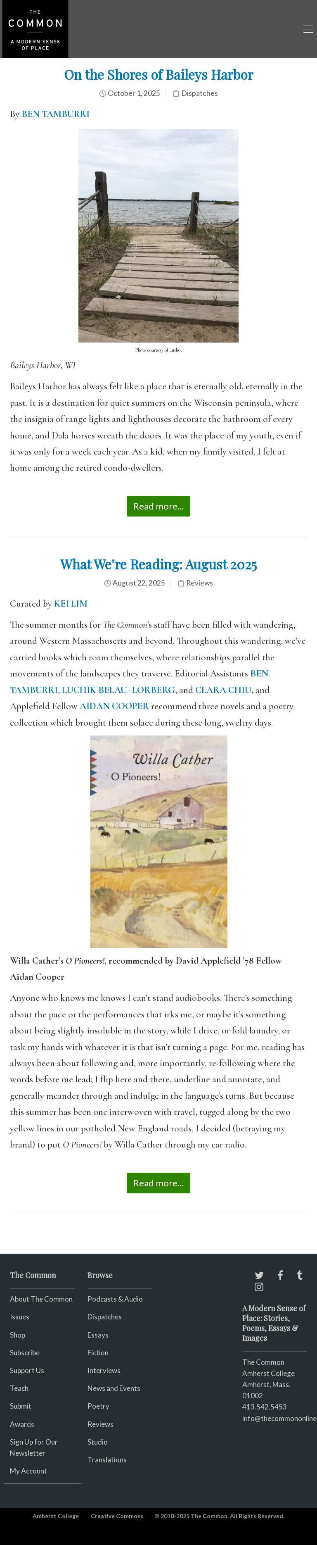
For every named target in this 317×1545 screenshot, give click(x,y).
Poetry (98, 1406)
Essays (98, 1335)
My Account (28, 1470)
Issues (19, 1316)
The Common (263, 1362)
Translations (107, 1459)
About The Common (41, 1299)
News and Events (114, 1388)
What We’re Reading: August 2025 (158, 564)
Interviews (104, 1370)
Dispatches (199, 93)
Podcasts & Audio (115, 1299)
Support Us (27, 1370)
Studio (98, 1442)
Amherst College (56, 1515)
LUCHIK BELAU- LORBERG (118, 690)
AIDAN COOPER (114, 706)
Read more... (158, 506)
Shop (17, 1335)
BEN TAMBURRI (55, 114)
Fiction (98, 1352)
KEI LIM (71, 603)
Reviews (199, 582)
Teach (19, 1388)
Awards (22, 1424)
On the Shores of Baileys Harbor (158, 74)
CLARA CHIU (223, 690)
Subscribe (25, 1352)
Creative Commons (117, 1515)
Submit (20, 1406)
